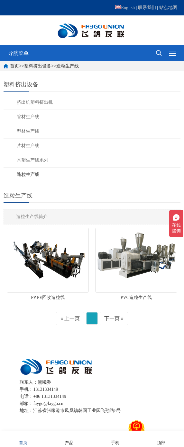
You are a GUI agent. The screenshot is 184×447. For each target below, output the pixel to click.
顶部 (161, 438)
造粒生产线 (67, 66)
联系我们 (147, 7)
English (125, 7)
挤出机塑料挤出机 (35, 102)
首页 (14, 66)
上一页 (72, 318)
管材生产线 (28, 116)
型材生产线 (28, 131)
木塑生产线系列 (32, 160)
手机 (115, 438)
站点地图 (168, 7)
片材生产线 (28, 145)
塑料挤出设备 (37, 66)
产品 (69, 438)
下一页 (112, 318)
